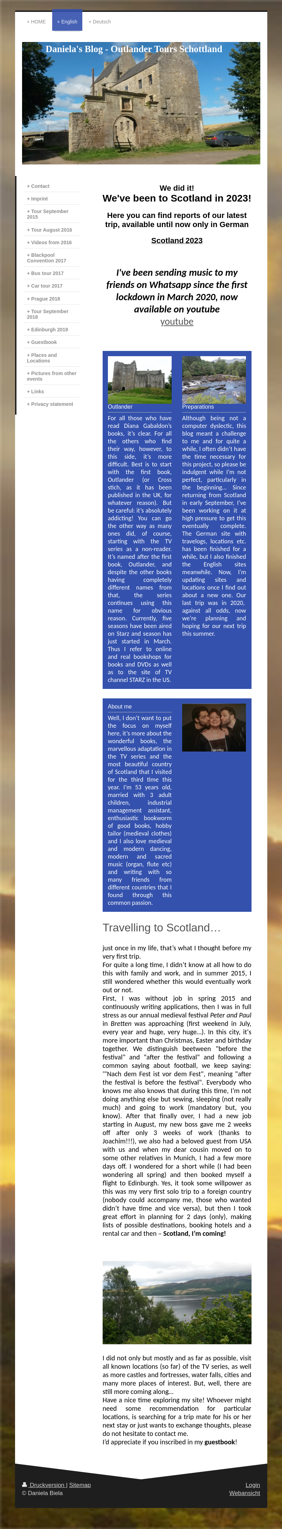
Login (253, 1485)
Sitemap (80, 1485)
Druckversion (44, 1485)
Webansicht (244, 1493)
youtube (177, 321)
